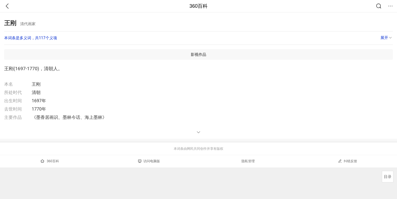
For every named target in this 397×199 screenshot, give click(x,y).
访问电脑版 (149, 161)
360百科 (198, 6)
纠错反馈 (347, 161)
